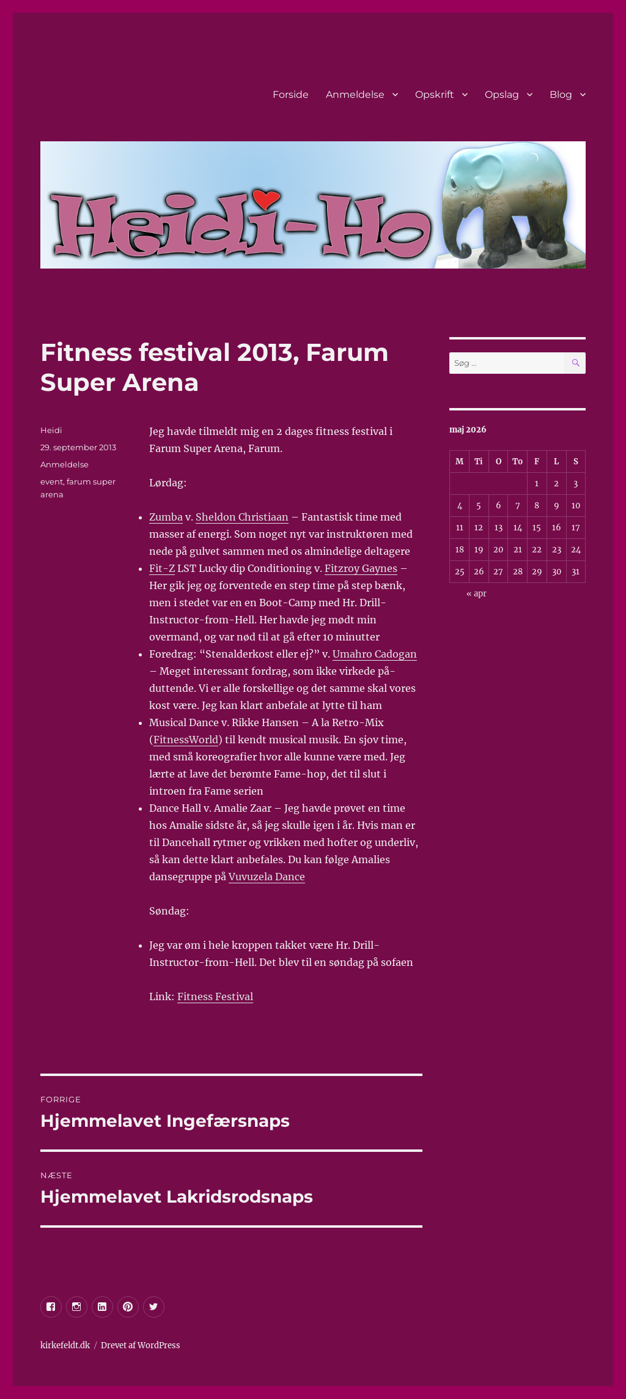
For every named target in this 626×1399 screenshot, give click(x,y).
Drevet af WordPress (140, 1345)
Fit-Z (162, 568)
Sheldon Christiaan (242, 517)
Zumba (166, 517)
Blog (561, 94)
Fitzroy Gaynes (361, 568)
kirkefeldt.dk (65, 1345)
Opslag (502, 94)
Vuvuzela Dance (267, 876)
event (51, 481)
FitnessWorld (185, 739)
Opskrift (434, 94)
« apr (476, 593)
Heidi (51, 430)
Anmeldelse (355, 94)
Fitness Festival (215, 996)
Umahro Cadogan (375, 654)
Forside (291, 94)
